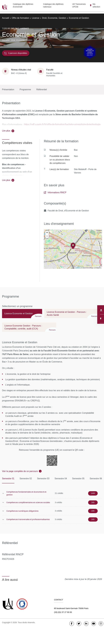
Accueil (5, 18)
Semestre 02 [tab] (26, 478)
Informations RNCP (55, 192)
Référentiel (41, 89)
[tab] (22, 315)
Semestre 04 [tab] (61, 478)
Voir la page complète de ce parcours (20, 471)
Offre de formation (20, 18)
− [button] (47, 236)
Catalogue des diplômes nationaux (53, 5)
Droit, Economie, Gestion (54, 18)
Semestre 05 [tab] (78, 478)
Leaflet (77, 268)
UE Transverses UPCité (79, 5)
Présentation (8, 89)
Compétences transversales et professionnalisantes (28, 519)
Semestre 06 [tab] (96, 478)
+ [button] (47, 232)
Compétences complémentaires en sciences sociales (28, 502)
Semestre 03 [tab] (43, 478)
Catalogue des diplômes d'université (23, 5)
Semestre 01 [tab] (8, 478)
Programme (25, 89)
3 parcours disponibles (15, 53)
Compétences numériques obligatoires (22, 511)
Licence (35, 18)
